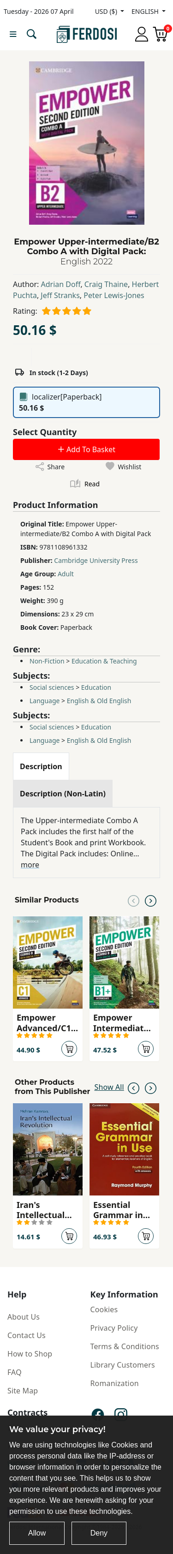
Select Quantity (45, 431)
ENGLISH (145, 11)
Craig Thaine (106, 284)
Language (45, 700)
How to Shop (29, 1354)
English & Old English (99, 700)
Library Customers (122, 1365)
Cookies (104, 1309)
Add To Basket (86, 449)
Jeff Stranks (60, 295)
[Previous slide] (133, 900)
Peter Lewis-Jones (114, 295)
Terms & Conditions (124, 1346)
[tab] (41, 766)
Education (96, 687)
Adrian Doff (61, 284)
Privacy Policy (114, 1328)
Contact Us (26, 1335)
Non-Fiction (47, 661)
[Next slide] (150, 900)
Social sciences (52, 687)
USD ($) (107, 11)
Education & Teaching (104, 661)
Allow (37, 1533)
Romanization (114, 1383)
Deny (98, 1533)
